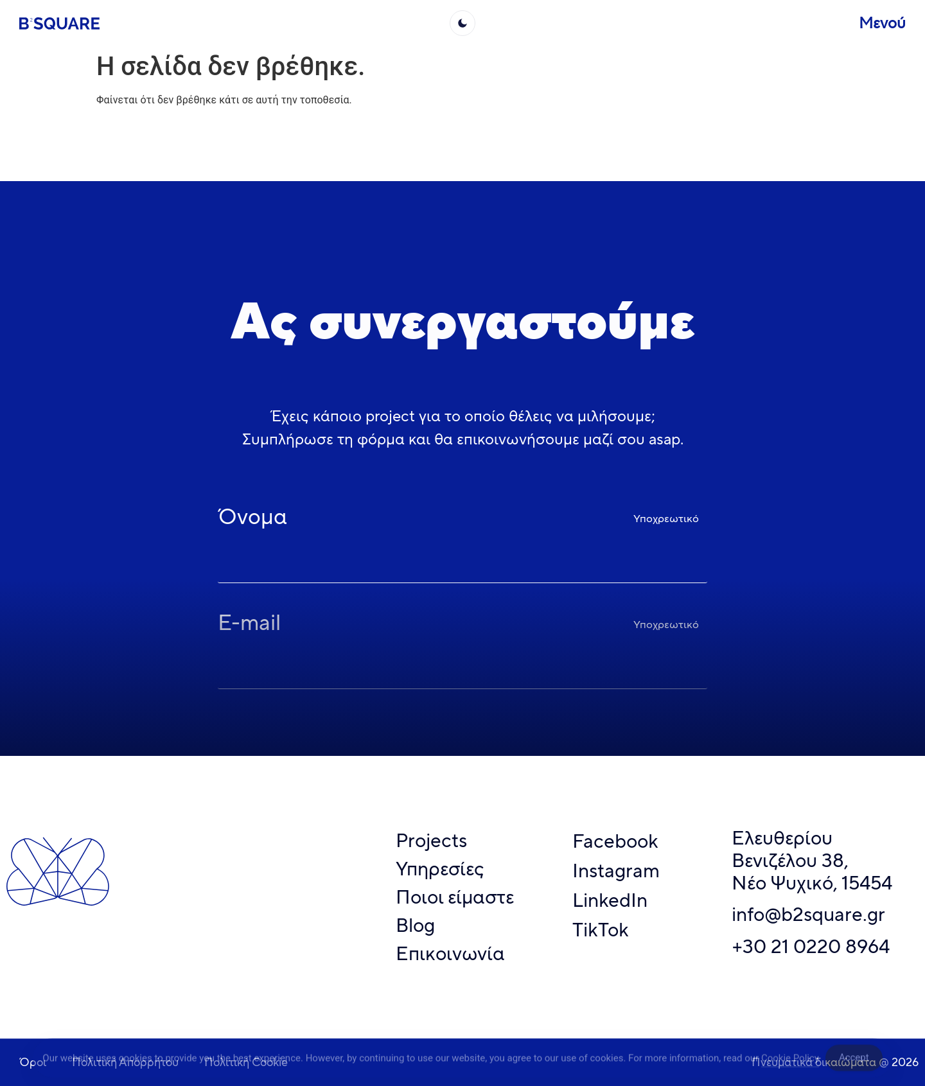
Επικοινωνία (450, 953)
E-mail (249, 624)
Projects (431, 840)
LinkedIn (610, 900)
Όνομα (252, 518)
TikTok (600, 929)
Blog (415, 925)
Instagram (616, 870)
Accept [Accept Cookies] (854, 1061)
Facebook (615, 841)
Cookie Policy (790, 1061)
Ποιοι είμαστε (455, 897)
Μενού (882, 23)
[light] (462, 23)
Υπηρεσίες (440, 868)
